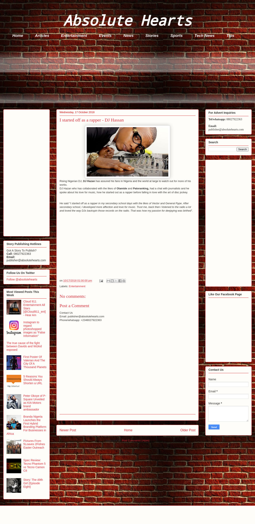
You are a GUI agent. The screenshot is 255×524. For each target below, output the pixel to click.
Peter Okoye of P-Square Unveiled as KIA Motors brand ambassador (34, 402)
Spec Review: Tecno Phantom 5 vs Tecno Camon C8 (34, 465)
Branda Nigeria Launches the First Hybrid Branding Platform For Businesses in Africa (26, 425)
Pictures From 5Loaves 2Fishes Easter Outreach (34, 444)
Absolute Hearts (127, 20)
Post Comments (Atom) (135, 440)
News (128, 35)
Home (17, 35)
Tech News (204, 35)
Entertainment (74, 35)
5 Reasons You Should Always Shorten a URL (33, 380)
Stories (152, 35)
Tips (230, 35)
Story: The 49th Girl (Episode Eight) (33, 483)
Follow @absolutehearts (22, 279)
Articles (42, 35)
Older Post (187, 430)
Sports (176, 35)
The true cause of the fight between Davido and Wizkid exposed (24, 346)
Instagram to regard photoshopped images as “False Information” (34, 329)
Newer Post (68, 430)
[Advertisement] (128, 74)
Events (105, 35)
